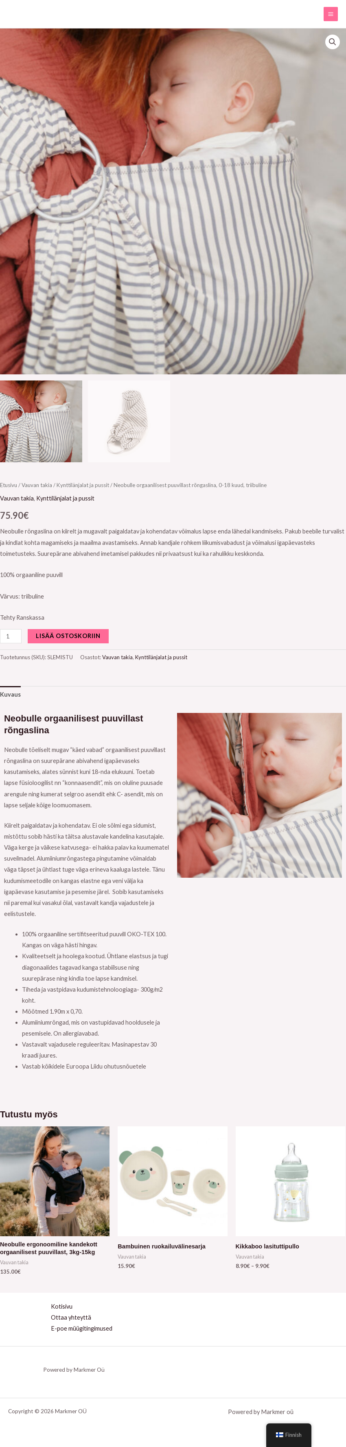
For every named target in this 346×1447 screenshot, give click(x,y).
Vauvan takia (37, 485)
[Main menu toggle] (331, 14)
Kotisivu (61, 1306)
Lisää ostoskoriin (68, 635)
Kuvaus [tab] (10, 694)
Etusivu (8, 485)
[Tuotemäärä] (11, 636)
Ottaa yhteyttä (71, 1317)
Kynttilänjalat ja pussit (83, 485)
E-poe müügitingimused (81, 1328)
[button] (332, 42)
